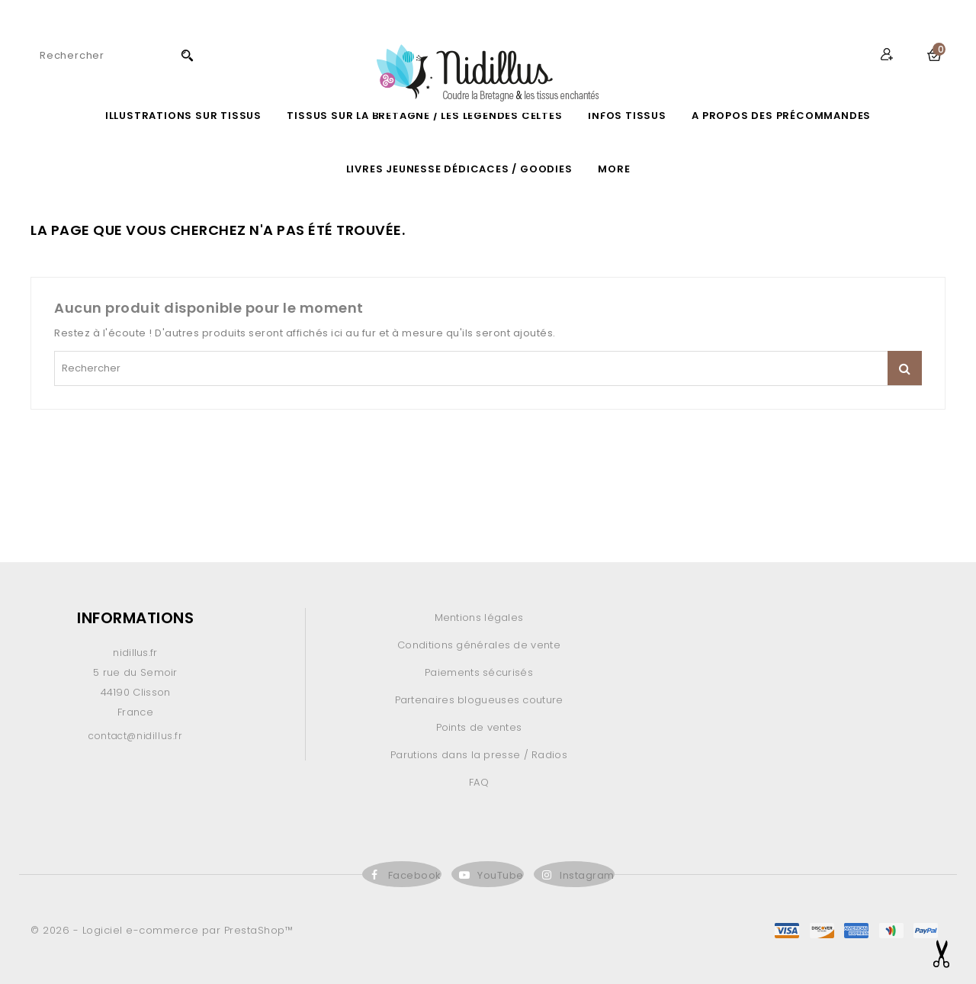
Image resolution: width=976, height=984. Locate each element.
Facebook (414, 875)
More (614, 169)
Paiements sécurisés (479, 672)
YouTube (500, 875)
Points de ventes (479, 727)
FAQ (479, 782)
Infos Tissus (627, 115)
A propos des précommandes (781, 115)
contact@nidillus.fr (134, 735)
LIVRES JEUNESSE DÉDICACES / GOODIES (459, 169)
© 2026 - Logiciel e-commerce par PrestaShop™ (161, 930)
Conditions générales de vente (478, 645)
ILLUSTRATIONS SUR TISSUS (183, 115)
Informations (135, 618)
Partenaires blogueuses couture (479, 700)
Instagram (587, 875)
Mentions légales (479, 617)
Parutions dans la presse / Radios (478, 755)
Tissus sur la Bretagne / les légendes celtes (424, 115)
